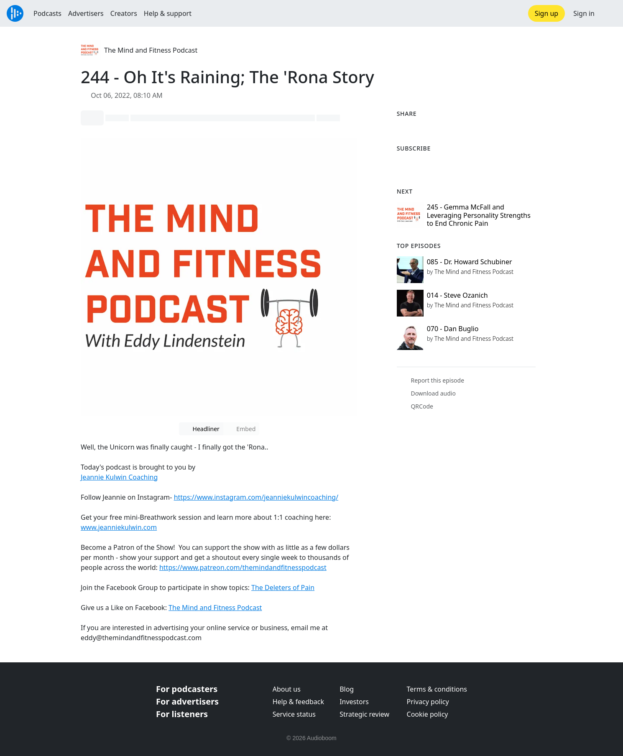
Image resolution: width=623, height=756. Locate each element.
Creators (123, 13)
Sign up (547, 13)
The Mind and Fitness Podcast (150, 50)
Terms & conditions (437, 689)
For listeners (182, 714)
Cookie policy (427, 714)
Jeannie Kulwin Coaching (119, 477)
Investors (354, 701)
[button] (608, 13)
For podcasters (186, 689)
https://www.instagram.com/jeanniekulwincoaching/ (256, 497)
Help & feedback (298, 701)
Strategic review (364, 714)
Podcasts (47, 13)
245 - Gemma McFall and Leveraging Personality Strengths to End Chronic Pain (479, 214)
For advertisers (187, 701)
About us (287, 689)
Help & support (167, 13)
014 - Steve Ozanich (457, 295)
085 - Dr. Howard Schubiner (469, 261)
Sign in (584, 13)
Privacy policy (428, 701)
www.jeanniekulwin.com (119, 527)
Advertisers (86, 13)
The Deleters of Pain (282, 587)
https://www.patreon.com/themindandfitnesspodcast (243, 567)
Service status (294, 714)
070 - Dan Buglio (453, 328)
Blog (347, 689)
